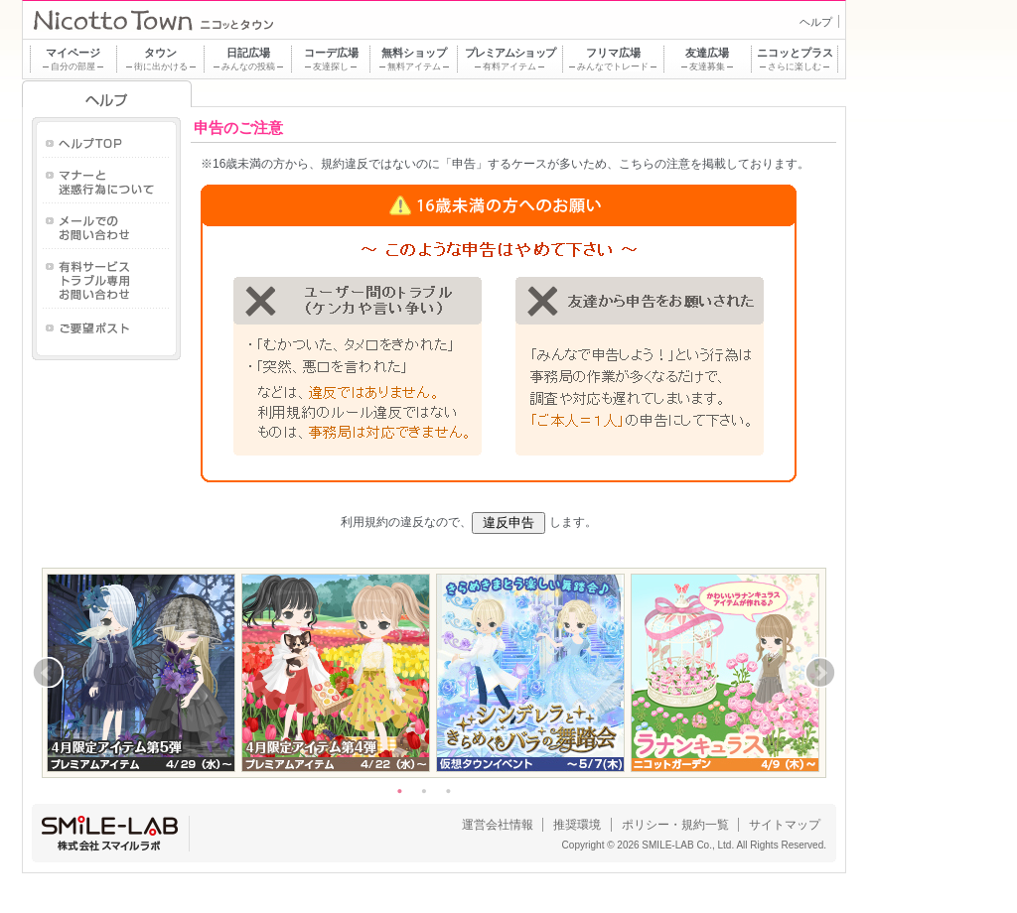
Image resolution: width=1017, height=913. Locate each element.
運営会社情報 (497, 825)
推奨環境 (577, 825)
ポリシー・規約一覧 (675, 825)
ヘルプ (815, 22)
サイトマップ (784, 825)
